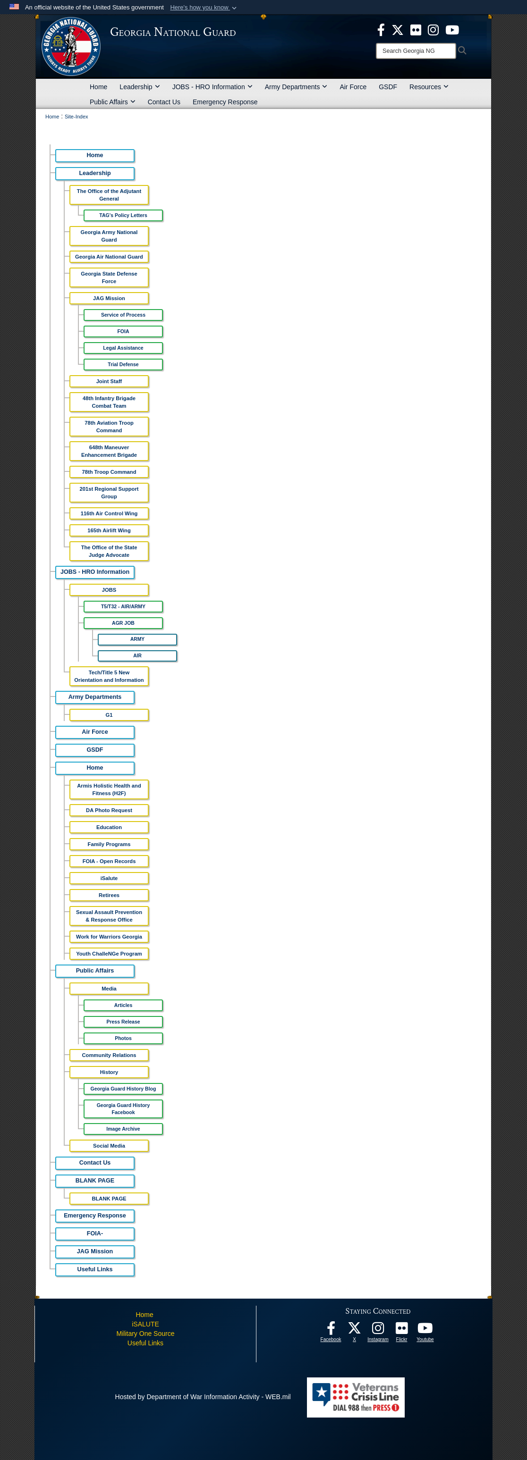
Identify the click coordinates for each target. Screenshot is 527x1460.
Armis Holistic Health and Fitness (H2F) (109, 789)
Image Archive (123, 1129)
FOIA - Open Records (109, 861)
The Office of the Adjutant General (109, 194)
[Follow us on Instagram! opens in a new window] (378, 1330)
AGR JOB (123, 623)
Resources (429, 87)
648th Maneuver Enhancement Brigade (109, 451)
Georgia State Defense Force (109, 277)
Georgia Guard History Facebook (123, 1108)
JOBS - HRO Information (212, 87)
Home (98, 87)
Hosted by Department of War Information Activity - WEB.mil (203, 1397)
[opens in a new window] (415, 29)
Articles (123, 1005)
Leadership (139, 87)
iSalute (109, 878)
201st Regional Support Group (109, 492)
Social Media (109, 1146)
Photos (123, 1038)
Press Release (123, 1021)
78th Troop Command (109, 472)
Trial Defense (123, 364)
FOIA (123, 331)
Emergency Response (225, 102)
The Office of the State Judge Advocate (109, 551)
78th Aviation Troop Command (109, 426)
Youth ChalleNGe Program (109, 954)
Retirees (109, 895)
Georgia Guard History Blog (123, 1088)
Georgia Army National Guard (109, 236)
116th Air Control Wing (109, 513)
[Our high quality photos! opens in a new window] (402, 1330)
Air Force (353, 87)
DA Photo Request (109, 810)
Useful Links (95, 1269)
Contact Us (164, 102)
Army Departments (296, 87)
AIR (137, 655)
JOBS (109, 590)
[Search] (416, 51)
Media (109, 988)
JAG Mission (109, 298)
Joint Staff (109, 381)
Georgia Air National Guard (109, 257)
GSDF (388, 87)
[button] (204, 7)
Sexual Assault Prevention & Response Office (109, 916)
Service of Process (123, 315)
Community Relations (109, 1055)
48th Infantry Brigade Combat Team (109, 402)
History (109, 1072)
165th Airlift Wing (108, 530)
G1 (109, 715)
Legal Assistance (123, 348)
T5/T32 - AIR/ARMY (123, 606)
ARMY (137, 639)
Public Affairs (113, 102)
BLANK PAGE (95, 1180)
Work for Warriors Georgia (109, 937)
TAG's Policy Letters (123, 215)
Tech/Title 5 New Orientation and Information (109, 676)
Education (109, 827)
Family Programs (109, 844)
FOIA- (95, 1233)
